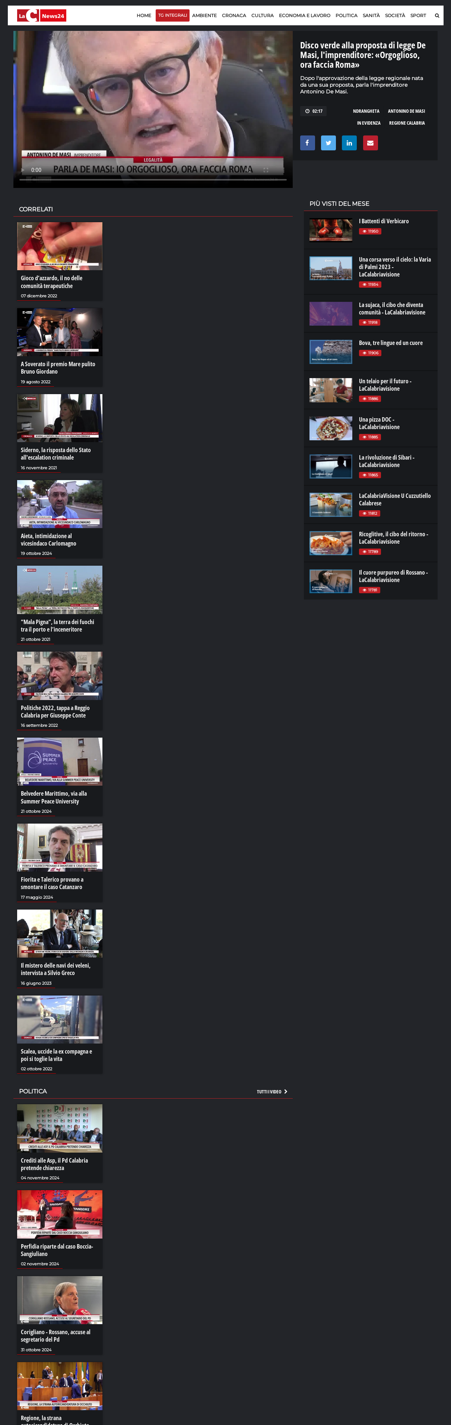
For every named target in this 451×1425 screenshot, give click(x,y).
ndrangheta (366, 111)
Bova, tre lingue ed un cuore (391, 343)
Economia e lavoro (304, 15)
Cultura (262, 15)
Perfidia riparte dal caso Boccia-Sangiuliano (57, 1248)
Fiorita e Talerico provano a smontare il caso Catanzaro (52, 882)
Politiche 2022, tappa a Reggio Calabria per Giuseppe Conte (55, 710)
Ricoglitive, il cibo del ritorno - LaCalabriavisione (393, 538)
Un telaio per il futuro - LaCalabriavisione (385, 385)
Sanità (371, 15)
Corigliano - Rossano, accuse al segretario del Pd (55, 1334)
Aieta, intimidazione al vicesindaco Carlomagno (48, 539)
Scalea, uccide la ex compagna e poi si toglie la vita (56, 1053)
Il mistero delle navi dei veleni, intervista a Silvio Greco (55, 967)
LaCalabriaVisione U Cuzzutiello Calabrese (395, 499)
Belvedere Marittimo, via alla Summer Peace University (54, 796)
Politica (347, 15)
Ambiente (204, 15)
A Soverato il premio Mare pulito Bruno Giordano (58, 368)
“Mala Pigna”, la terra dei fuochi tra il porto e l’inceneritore (57, 625)
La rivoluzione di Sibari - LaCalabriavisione (387, 461)
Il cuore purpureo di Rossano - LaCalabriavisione (393, 576)
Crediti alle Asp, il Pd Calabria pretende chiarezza (54, 1162)
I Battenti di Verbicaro (384, 221)
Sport (418, 15)
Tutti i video (272, 1090)
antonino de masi (406, 111)
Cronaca (234, 15)
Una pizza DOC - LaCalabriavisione (379, 423)
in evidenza (369, 122)
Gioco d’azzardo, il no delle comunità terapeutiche (51, 282)
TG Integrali (172, 15)
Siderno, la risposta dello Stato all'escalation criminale (56, 453)
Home (144, 15)
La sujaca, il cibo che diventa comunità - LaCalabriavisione (392, 308)
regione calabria (407, 122)
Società (395, 15)
